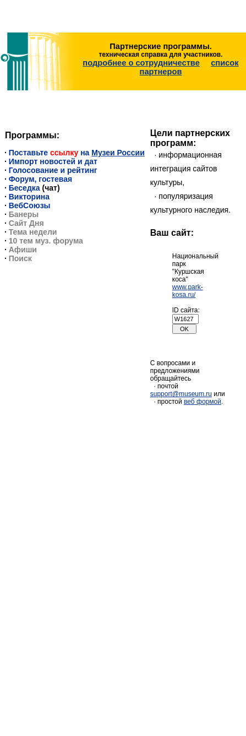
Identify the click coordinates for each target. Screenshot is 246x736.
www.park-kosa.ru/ (187, 291)
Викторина (29, 196)
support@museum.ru (181, 394)
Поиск (20, 258)
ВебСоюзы (30, 205)
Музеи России (117, 152)
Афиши (23, 249)
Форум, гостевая (40, 179)
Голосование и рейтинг (53, 170)
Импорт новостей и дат (53, 161)
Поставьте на (50, 152)
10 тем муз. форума (46, 240)
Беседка (24, 187)
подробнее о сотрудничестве (141, 62)
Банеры (24, 214)
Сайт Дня (26, 223)
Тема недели (33, 232)
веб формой (202, 401)
